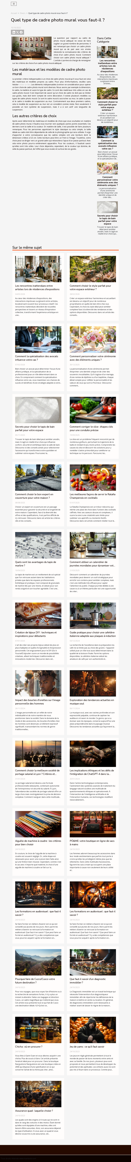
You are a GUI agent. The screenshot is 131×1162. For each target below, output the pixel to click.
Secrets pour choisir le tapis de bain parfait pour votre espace (107, 219)
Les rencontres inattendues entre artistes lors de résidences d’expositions (107, 66)
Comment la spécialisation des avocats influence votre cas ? (107, 144)
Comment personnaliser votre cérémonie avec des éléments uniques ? (107, 181)
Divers (22, 13)
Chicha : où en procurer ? (28, 1046)
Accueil (14, 13)
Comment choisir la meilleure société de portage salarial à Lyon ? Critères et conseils (37, 774)
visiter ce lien (24, 84)
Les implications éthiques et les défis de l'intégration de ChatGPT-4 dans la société (92, 774)
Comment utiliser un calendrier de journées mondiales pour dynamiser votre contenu (93, 565)
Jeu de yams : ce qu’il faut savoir (87, 1046)
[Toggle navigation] (14, 4)
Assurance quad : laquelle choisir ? (34, 1110)
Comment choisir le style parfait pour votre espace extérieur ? (107, 106)
